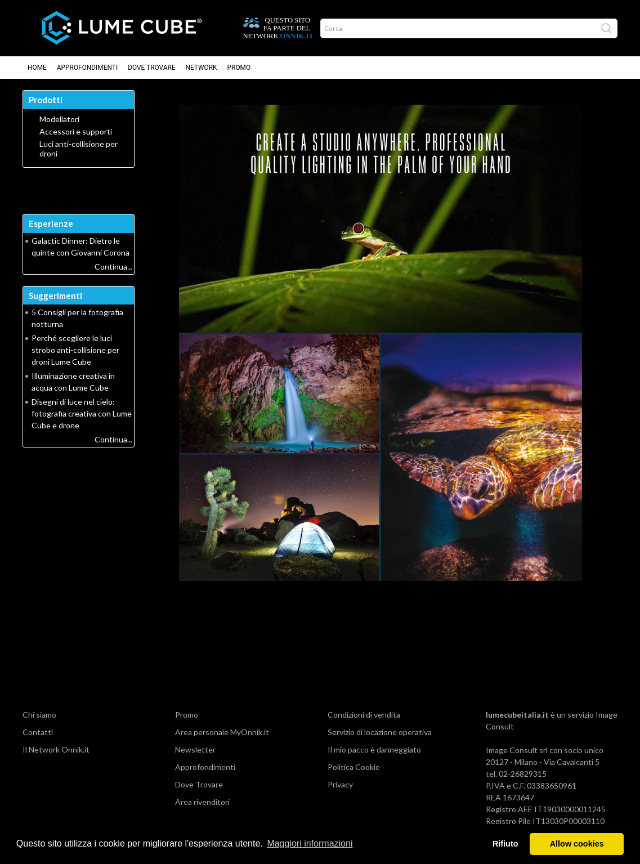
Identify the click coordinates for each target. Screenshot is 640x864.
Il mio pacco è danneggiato (374, 749)
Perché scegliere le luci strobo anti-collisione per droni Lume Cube (75, 349)
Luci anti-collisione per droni (78, 149)
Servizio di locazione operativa (380, 732)
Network (201, 67)
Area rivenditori (202, 802)
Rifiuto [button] (505, 843)
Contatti (38, 732)
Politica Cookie (354, 767)
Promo (239, 67)
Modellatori (59, 119)
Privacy (340, 784)
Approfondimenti (87, 67)
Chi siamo (39, 714)
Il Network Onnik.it (56, 749)
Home (37, 67)
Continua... (113, 266)
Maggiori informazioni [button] (309, 843)
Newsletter (195, 749)
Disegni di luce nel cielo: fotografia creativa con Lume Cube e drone (82, 413)
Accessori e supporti (75, 131)
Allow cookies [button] (577, 843)
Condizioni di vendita (364, 714)
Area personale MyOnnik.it (222, 732)
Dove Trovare (151, 67)
